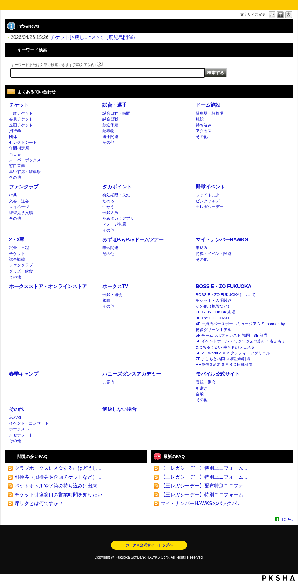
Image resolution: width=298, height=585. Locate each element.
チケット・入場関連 (213, 300)
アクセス (204, 131)
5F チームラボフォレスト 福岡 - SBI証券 (232, 335)
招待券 (15, 131)
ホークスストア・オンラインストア (48, 286)
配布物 (108, 131)
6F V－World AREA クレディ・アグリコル (233, 353)
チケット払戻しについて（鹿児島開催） (94, 37)
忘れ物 (15, 417)
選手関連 (110, 136)
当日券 (15, 154)
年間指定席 (19, 148)
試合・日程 (19, 248)
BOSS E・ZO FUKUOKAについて (225, 294)
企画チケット (21, 125)
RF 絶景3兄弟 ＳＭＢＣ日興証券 (224, 364)
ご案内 (108, 382)
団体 (13, 136)
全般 (200, 394)
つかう (108, 207)
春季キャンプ (23, 374)
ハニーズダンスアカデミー (131, 374)
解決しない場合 (119, 409)
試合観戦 (110, 119)
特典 (13, 195)
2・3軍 (16, 239)
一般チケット (21, 113)
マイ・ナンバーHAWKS (222, 239)
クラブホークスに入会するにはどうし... (58, 468)
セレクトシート (23, 142)
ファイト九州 (208, 195)
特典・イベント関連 (213, 253)
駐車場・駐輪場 (210, 113)
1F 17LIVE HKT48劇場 (215, 312)
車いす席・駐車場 (25, 171)
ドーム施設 (208, 105)
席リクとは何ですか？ (39, 503)
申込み (202, 248)
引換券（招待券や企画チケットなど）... (58, 477)
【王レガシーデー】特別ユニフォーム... (204, 468)
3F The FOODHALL (213, 318)
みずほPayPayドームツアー (133, 239)
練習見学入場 (21, 212)
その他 (15, 177)
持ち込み (204, 125)
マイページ (19, 207)
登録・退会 (112, 294)
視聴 (106, 300)
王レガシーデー (210, 207)
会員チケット (21, 119)
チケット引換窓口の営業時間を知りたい (58, 494)
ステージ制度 (114, 224)
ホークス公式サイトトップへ (149, 545)
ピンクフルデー (210, 201)
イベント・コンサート (29, 423)
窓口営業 (17, 165)
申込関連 (110, 248)
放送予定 (110, 125)
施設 (200, 119)
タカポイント (117, 186)
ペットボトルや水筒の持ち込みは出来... (58, 485)
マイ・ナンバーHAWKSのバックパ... (201, 503)
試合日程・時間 (116, 113)
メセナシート (21, 435)
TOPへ (287, 519)
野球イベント (210, 186)
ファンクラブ (23, 186)
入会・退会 (19, 201)
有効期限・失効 (116, 195)
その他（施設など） (213, 306)
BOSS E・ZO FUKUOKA (223, 286)
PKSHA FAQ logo (278, 578)
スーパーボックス (25, 160)
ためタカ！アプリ (118, 218)
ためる (108, 201)
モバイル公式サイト (218, 374)
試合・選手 (114, 105)
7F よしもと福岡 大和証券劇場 (223, 358)
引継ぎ (202, 388)
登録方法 (110, 212)
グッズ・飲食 (21, 271)
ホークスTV (115, 286)
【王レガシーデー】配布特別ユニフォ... (204, 485)
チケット (19, 105)
